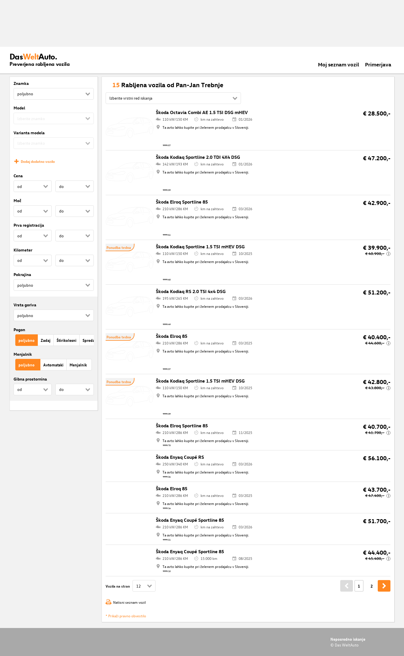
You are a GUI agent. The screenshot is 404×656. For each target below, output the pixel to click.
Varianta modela (29, 132)
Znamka (21, 83)
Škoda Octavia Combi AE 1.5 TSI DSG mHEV (202, 112)
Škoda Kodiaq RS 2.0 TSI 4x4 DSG (191, 291)
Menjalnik (23, 354)
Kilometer (23, 250)
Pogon (19, 329)
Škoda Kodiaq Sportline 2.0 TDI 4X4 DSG (198, 157)
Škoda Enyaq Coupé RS (180, 457)
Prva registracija (29, 225)
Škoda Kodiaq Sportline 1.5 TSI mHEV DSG (200, 246)
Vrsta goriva (25, 305)
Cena (18, 175)
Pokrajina (22, 274)
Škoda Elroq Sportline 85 (182, 202)
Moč (17, 200)
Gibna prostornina (30, 379)
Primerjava (378, 64)
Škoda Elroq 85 (171, 336)
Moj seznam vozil (338, 64)
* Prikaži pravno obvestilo (126, 615)
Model (19, 108)
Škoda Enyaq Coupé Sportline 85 (190, 520)
